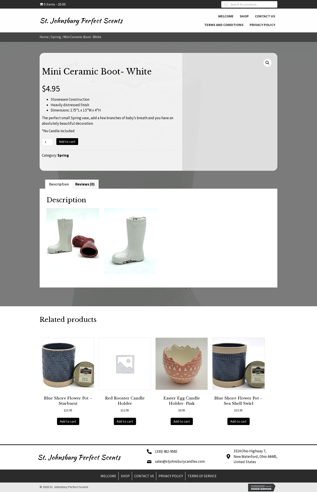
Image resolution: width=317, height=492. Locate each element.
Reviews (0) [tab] (85, 184)
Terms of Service (202, 476)
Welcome (108, 476)
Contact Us (144, 476)
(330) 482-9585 (166, 451)
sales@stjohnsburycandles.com (180, 461)
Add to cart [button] (68, 421)
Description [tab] (59, 184)
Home (44, 37)
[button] (267, 63)
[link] (226, 15)
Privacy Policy (170, 476)
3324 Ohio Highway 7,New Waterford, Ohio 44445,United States (255, 456)
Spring (56, 37)
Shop (125, 476)
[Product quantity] (47, 142)
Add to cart (67, 141)
